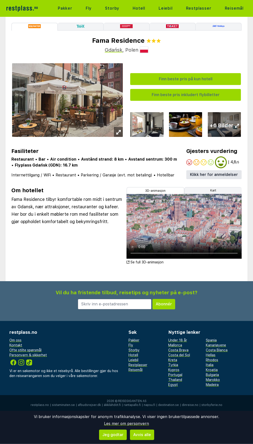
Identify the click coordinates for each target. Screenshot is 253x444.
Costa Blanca (217, 350)
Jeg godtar (113, 434)
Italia (209, 365)
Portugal (175, 375)
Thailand (175, 380)
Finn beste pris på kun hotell (185, 79)
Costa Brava (178, 350)
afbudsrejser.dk (89, 405)
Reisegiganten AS (132, 401)
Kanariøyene (216, 345)
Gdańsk (113, 50)
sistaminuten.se (63, 405)
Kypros (173, 370)
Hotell (139, 8)
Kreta (172, 360)
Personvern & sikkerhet (28, 355)
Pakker (65, 8)
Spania (211, 340)
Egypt (173, 385)
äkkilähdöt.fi (112, 405)
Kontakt (15, 345)
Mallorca (175, 345)
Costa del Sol (179, 355)
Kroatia (212, 370)
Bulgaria (212, 375)
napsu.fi (149, 405)
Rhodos (212, 360)
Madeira (212, 385)
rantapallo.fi (132, 405)
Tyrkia (173, 365)
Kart (213, 190)
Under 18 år (177, 340)
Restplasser (198, 8)
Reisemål (234, 8)
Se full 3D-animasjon (145, 262)
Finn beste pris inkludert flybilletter (186, 94)
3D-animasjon (155, 190)
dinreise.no (190, 405)
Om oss (15, 340)
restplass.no (40, 405)
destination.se (168, 405)
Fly (89, 8)
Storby (112, 8)
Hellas (210, 355)
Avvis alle (142, 434)
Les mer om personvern (126, 423)
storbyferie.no (211, 405)
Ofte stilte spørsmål (25, 350)
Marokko (213, 380)
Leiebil (166, 8)
